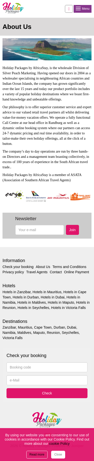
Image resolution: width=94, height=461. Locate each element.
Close (58, 454)
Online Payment (76, 272)
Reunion (53, 333)
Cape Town (43, 327)
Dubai (71, 327)
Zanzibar (9, 327)
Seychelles (70, 333)
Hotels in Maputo (61, 302)
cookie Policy (59, 444)
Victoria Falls (13, 338)
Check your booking (18, 267)
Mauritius (25, 327)
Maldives (24, 333)
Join (72, 230)
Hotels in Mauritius (47, 292)
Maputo (39, 333)
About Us (43, 267)
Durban (59, 327)
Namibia (9, 333)
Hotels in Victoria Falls (68, 308)
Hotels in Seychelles (33, 308)
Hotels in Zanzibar (17, 292)
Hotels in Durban (26, 297)
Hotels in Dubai (53, 297)
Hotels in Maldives (31, 302)
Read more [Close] (37, 454)
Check (47, 393)
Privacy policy (13, 272)
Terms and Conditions (69, 267)
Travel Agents (36, 272)
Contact (56, 272)
